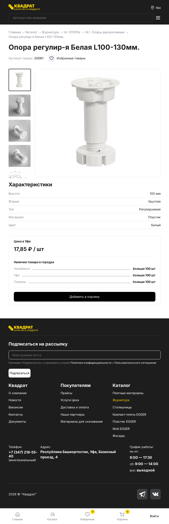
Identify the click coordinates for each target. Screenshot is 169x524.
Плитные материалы (128, 393)
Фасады (119, 436)
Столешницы (122, 407)
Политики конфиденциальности (91, 362)
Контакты (16, 414)
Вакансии (16, 407)
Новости (15, 400)
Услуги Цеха (70, 400)
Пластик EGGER (124, 421)
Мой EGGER (121, 428)
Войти (154, 516)
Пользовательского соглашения (135, 362)
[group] (97, 124)
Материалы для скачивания (82, 421)
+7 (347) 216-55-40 (23, 454)
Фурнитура (121, 400)
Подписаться (19, 373)
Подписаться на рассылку (38, 344)
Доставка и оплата (75, 407)
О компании (18, 393)
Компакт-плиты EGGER (129, 414)
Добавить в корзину (84, 296)
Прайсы (66, 393)
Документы (17, 421)
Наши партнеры (72, 414)
